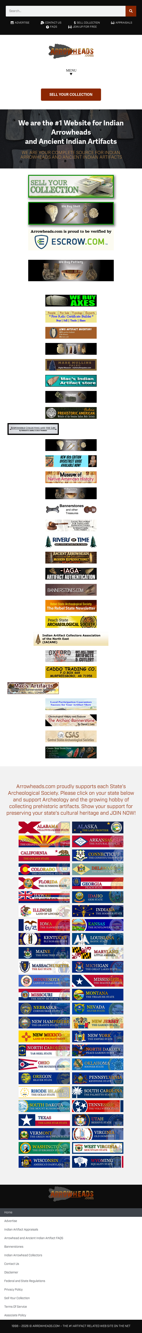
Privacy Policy (13, 1290)
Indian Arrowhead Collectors (23, 1255)
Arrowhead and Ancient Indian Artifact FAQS (33, 1238)
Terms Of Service (15, 1307)
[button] (71, 72)
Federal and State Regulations (24, 1281)
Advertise (10, 1221)
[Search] (131, 11)
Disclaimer (11, 1272)
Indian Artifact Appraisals (21, 1230)
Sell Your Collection (17, 1298)
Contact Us (11, 1264)
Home (8, 1212)
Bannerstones (13, 1247)
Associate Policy (15, 1315)
